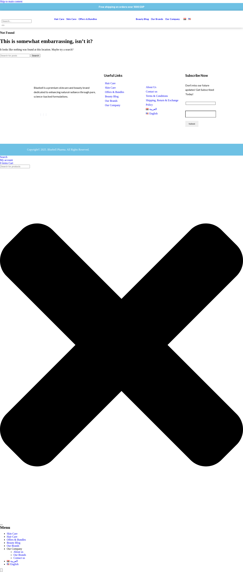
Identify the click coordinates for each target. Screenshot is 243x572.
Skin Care (71, 19)
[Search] (15, 55)
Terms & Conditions (157, 95)
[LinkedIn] (43, 114)
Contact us (151, 91)
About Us (151, 87)
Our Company (172, 19)
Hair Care (59, 19)
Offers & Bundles (88, 19)
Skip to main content (11, 1)
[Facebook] (40, 114)
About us (18, 551)
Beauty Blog (142, 19)
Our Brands (157, 19)
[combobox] (15, 166)
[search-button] (3, 25)
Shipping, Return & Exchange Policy (162, 102)
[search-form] (17, 21)
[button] (173, 19)
